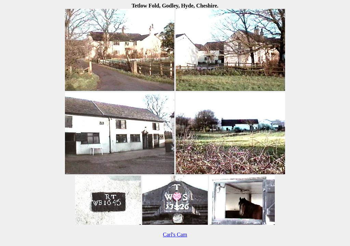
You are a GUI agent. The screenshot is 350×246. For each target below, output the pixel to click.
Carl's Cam (175, 234)
